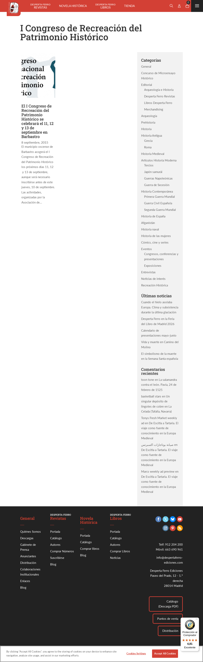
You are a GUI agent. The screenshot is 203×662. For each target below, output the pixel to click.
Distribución (28, 562)
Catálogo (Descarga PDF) (168, 604)
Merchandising (153, 109)
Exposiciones (152, 265)
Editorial (146, 84)
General (146, 66)
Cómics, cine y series (155, 242)
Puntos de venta (167, 618)
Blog (23, 587)
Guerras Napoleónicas (158, 178)
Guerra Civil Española (158, 203)
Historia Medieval (152, 153)
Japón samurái (153, 172)
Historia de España (153, 216)
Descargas (27, 538)
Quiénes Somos (30, 531)
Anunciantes (28, 556)
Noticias (115, 557)
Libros (105, 6)
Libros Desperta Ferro (158, 103)
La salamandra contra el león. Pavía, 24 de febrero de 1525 (159, 384)
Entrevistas (148, 272)
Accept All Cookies (165, 657)
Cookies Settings (136, 657)
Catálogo (56, 538)
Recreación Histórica (154, 285)
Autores (55, 544)
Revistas (40, 6)
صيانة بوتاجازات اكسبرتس (157, 444)
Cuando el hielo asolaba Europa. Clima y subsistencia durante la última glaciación (159, 307)
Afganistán (148, 223)
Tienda (129, 6)
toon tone (147, 379)
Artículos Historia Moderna (158, 160)
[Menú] (196, 620)
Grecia (148, 140)
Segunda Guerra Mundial (160, 209)
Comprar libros (89, 548)
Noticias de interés (153, 278)
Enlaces (25, 581)
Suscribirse (57, 557)
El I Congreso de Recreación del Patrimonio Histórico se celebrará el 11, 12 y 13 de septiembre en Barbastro (37, 121)
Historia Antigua (151, 135)
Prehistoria (148, 122)
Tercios (148, 165)
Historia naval (150, 229)
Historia (146, 129)
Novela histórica (73, 6)
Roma (147, 147)
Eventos (146, 249)
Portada (55, 531)
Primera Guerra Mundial (159, 196)
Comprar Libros (120, 551)
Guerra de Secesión (156, 185)
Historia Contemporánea (157, 191)
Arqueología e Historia (158, 89)
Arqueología (149, 116)
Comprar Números (62, 551)
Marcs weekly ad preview (157, 471)
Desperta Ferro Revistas (159, 96)
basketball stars (151, 396)
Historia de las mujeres (156, 236)
